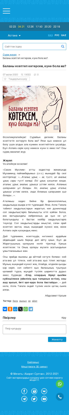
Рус (57, 35)
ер (29, 301)
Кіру (64, 317)
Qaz (63, 35)
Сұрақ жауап (10, 54)
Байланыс (33, 362)
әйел (34, 301)
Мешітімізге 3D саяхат (34, 366)
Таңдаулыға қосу (15, 79)
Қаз (50, 35)
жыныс (23, 301)
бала (15, 301)
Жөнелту (57, 339)
